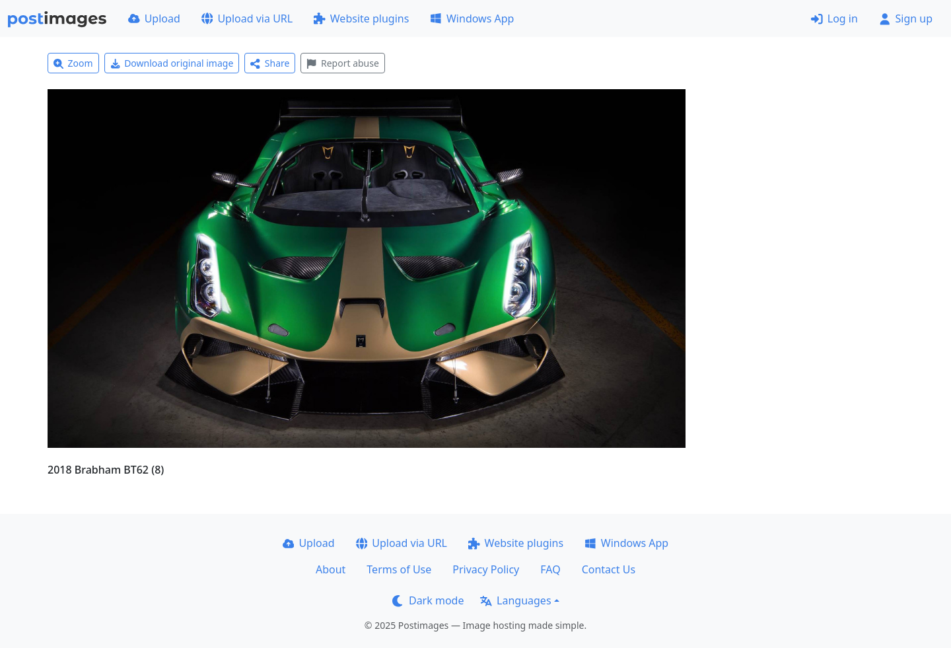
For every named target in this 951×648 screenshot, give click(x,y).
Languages (515, 600)
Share (269, 63)
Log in (834, 18)
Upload (154, 18)
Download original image (172, 63)
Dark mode (428, 600)
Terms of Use (399, 569)
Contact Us (608, 569)
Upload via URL (247, 18)
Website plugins (361, 18)
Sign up (906, 18)
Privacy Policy (485, 569)
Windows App (472, 18)
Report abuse (342, 63)
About (330, 569)
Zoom (73, 63)
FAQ (550, 569)
